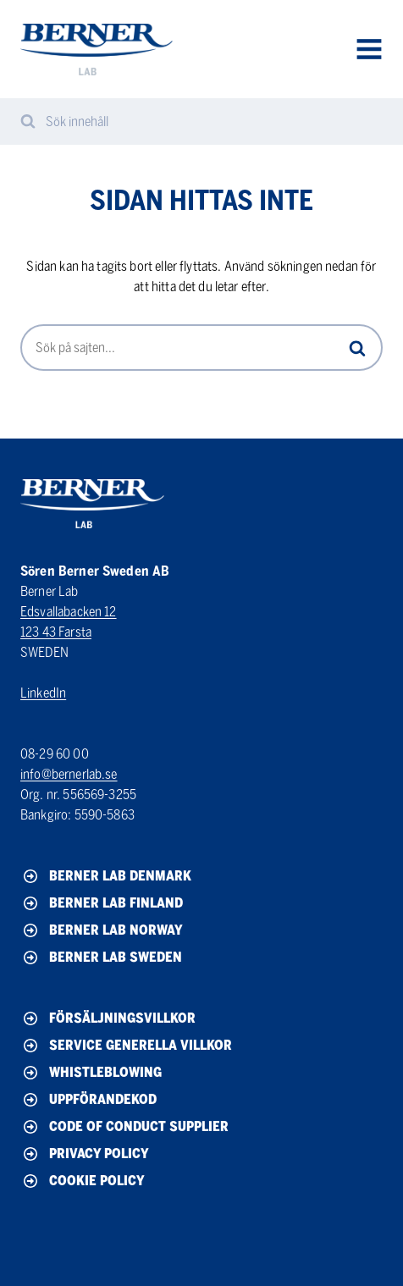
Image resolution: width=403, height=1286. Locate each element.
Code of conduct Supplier (124, 1127)
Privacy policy (84, 1154)
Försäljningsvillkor (108, 1018)
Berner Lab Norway (101, 930)
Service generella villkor (126, 1045)
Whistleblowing (91, 1072)
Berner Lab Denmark (105, 876)
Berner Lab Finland (101, 903)
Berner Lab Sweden (101, 957)
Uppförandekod (88, 1100)
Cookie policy (82, 1181)
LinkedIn (43, 693)
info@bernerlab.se (69, 774)
